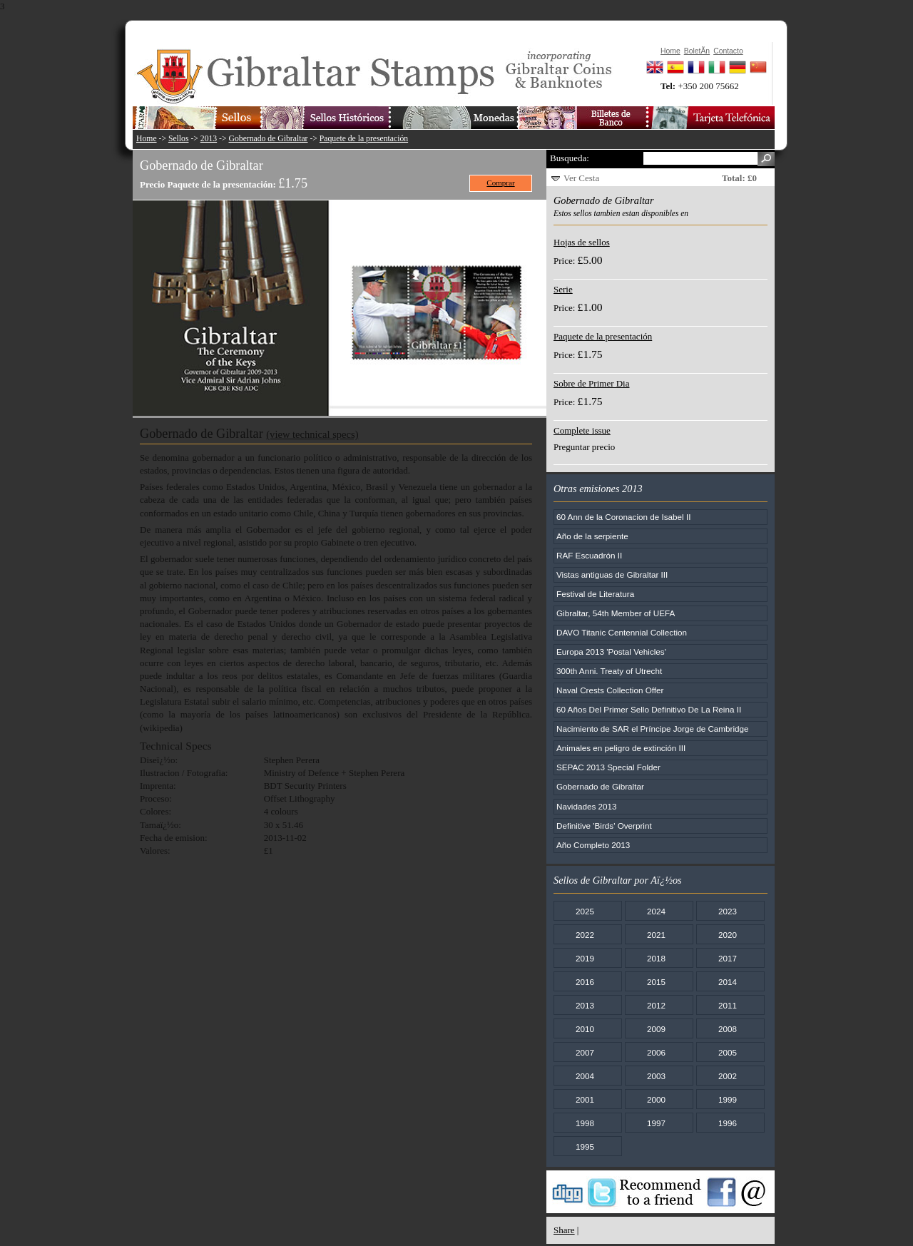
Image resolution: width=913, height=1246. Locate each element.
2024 (656, 911)
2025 (585, 911)
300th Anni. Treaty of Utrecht (609, 670)
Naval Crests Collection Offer (609, 690)
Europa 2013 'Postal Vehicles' (611, 651)
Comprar (500, 182)
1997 (656, 1123)
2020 (727, 934)
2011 (727, 1005)
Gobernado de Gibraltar (268, 138)
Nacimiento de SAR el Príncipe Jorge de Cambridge (652, 728)
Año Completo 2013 (593, 844)
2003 (656, 1076)
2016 (585, 981)
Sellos (178, 138)
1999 (727, 1099)
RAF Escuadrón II (589, 555)
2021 (656, 934)
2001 (585, 1099)
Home (146, 138)
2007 (585, 1052)
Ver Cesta (581, 178)
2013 (208, 138)
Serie (563, 289)
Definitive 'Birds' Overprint (604, 825)
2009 (656, 1028)
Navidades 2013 (586, 806)
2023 (727, 911)
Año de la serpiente (592, 536)
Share (564, 1230)
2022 (585, 934)
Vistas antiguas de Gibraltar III (612, 574)
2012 (656, 1005)
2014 (727, 981)
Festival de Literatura (595, 593)
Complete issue (582, 430)
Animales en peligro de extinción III (620, 747)
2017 (727, 958)
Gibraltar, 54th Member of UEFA (615, 613)
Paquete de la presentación (364, 138)
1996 (727, 1123)
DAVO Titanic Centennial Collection (621, 632)
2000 (656, 1099)
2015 (656, 981)
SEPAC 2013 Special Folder (608, 767)
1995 (585, 1146)
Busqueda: (569, 158)
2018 (656, 958)
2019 (585, 958)
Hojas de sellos (582, 242)
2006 (656, 1052)
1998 (585, 1123)
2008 (727, 1028)
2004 (585, 1076)
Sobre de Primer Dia (592, 383)
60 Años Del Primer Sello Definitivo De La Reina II (648, 709)
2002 (727, 1076)
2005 (727, 1052)
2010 (585, 1028)
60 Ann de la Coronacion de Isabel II (623, 516)
